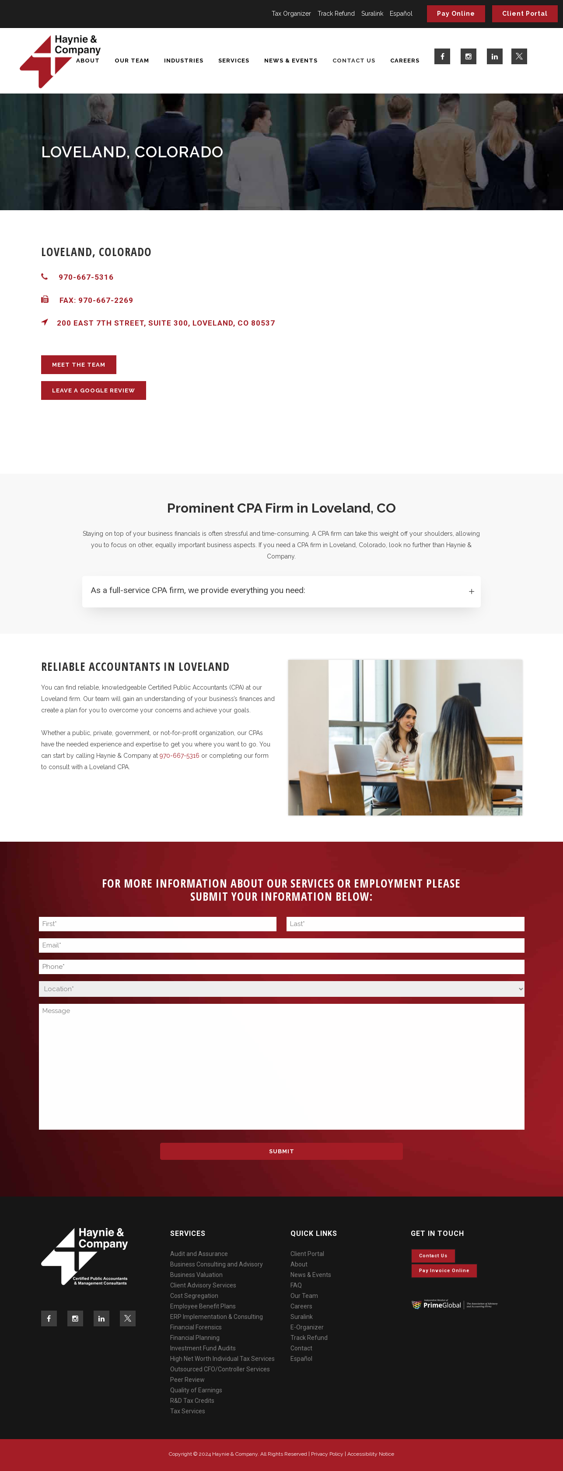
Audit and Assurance (199, 1253)
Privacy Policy (327, 1454)
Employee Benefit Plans (203, 1306)
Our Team (304, 1295)
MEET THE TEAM (78, 364)
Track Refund (336, 13)
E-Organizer (307, 1327)
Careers (301, 1306)
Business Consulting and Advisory (216, 1264)
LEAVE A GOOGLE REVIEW (93, 390)
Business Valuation (196, 1274)
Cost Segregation (194, 1295)
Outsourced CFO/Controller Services (220, 1369)
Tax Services (187, 1411)
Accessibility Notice (370, 1454)
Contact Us (433, 1256)
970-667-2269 (105, 300)
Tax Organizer (291, 13)
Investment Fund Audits (203, 1348)
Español (401, 13)
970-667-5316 (86, 277)
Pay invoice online (444, 1270)
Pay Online (456, 13)
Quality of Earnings (196, 1390)
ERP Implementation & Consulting (216, 1316)
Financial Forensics (196, 1327)
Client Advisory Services (203, 1285)
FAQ (296, 1285)
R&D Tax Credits (192, 1400)
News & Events (310, 1274)
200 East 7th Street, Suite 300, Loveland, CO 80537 (158, 323)
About (299, 1264)
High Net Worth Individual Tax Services (222, 1358)
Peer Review (187, 1379)
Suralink (372, 13)
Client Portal (525, 13)
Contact (301, 1348)
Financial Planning (195, 1337)
